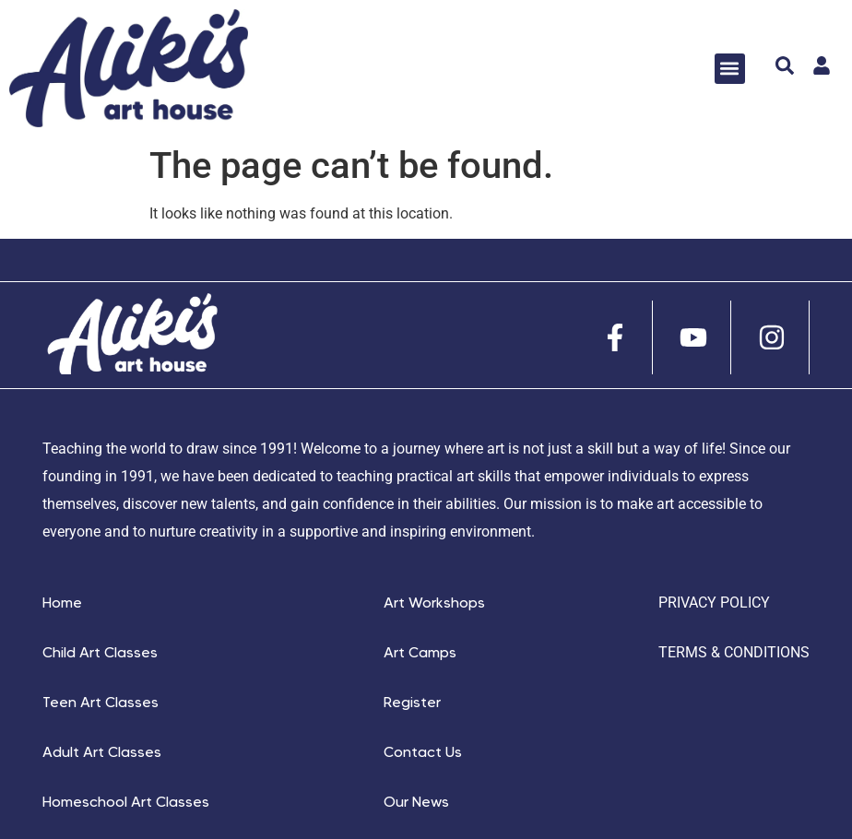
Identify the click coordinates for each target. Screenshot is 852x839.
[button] (730, 68)
